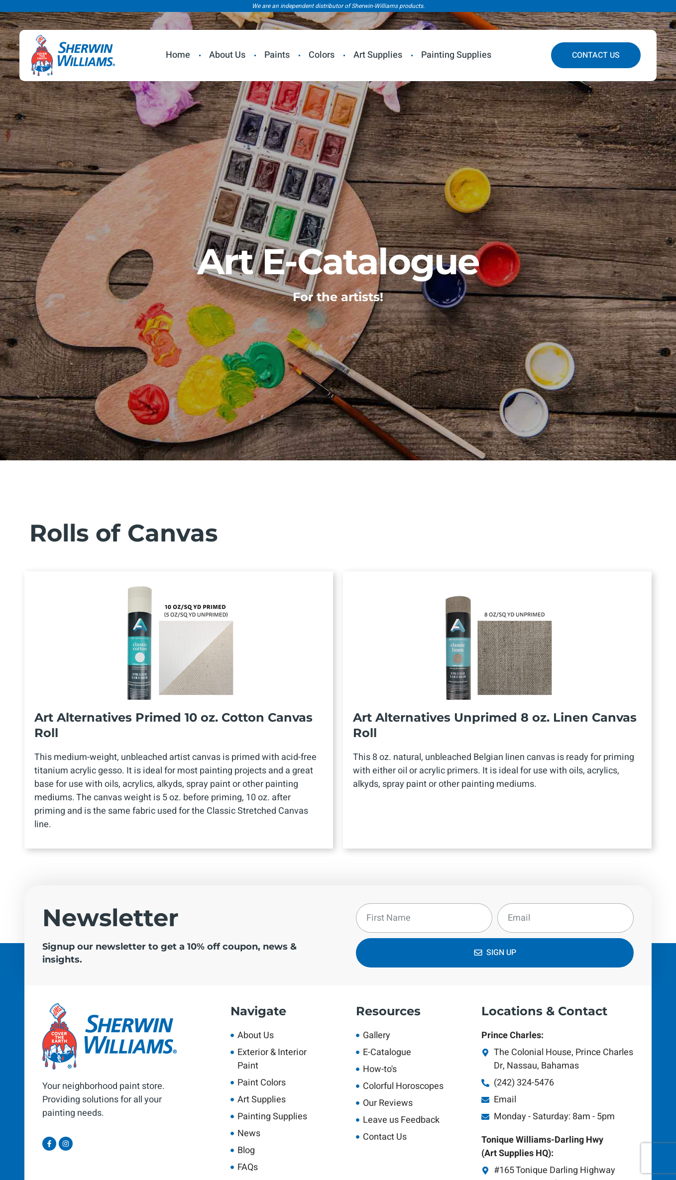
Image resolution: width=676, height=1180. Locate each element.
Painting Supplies (456, 55)
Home (178, 55)
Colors (322, 55)
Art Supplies (377, 55)
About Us (227, 55)
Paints (277, 55)
